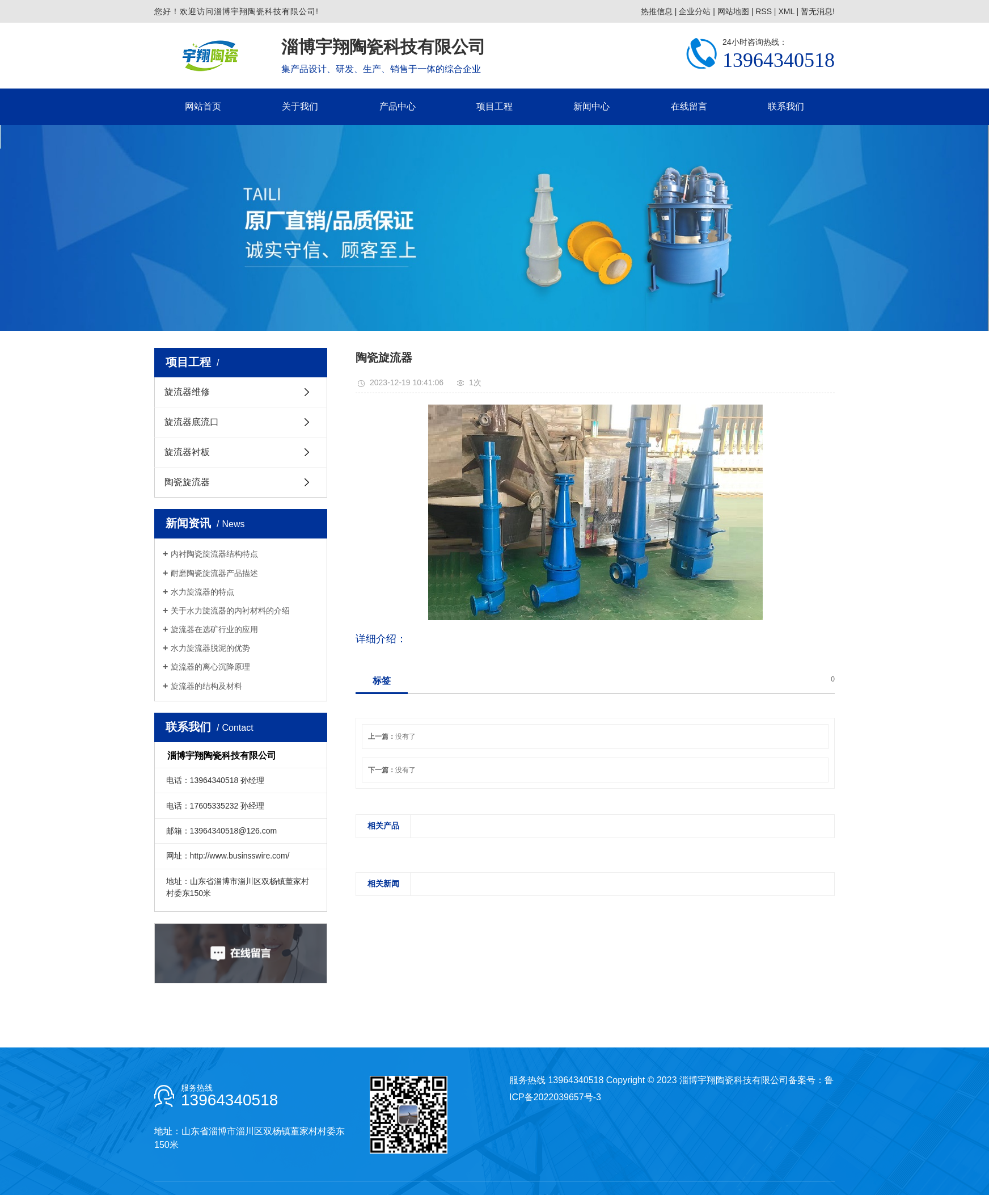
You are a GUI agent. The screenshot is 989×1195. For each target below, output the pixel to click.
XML (786, 11)
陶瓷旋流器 (187, 482)
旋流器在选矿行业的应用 (214, 629)
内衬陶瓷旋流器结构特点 (214, 553)
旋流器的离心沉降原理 (210, 666)
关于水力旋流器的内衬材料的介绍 (230, 610)
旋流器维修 (187, 392)
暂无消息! (818, 11)
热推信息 (657, 11)
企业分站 (695, 11)
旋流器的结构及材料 (206, 686)
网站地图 (733, 11)
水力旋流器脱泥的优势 (210, 648)
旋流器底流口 (191, 422)
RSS (763, 11)
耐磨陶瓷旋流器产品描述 (214, 573)
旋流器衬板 (187, 452)
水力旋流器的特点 (202, 591)
